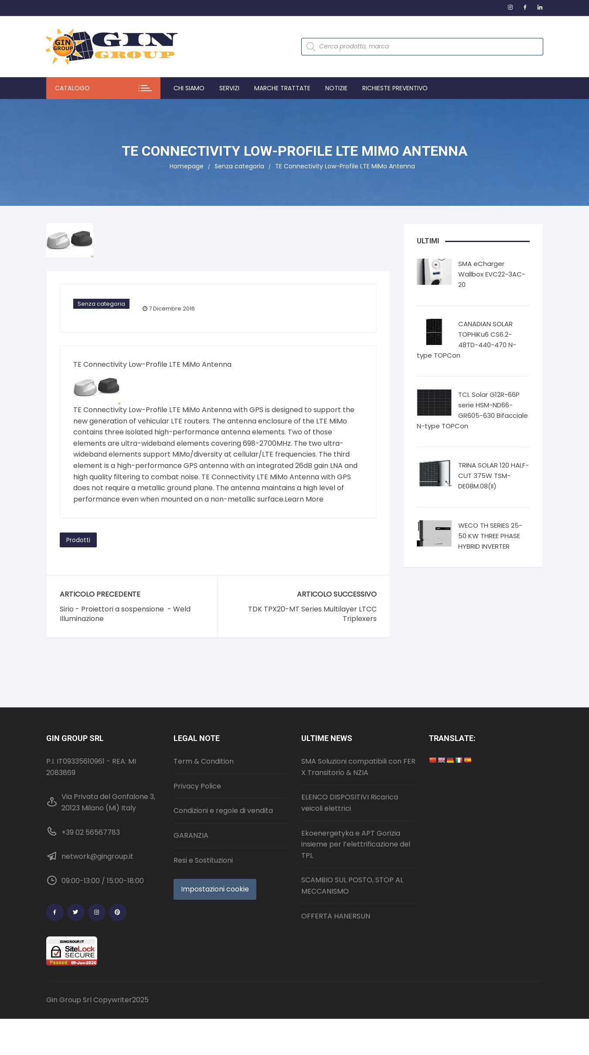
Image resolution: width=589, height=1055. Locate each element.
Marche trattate (282, 88)
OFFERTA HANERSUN (335, 916)
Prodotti (78, 540)
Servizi (229, 88)
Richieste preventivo (395, 88)
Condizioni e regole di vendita (223, 811)
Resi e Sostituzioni (203, 860)
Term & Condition (204, 761)
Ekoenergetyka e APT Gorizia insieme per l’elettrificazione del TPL (355, 844)
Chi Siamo (189, 88)
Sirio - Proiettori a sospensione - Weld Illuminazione (125, 614)
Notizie (336, 88)
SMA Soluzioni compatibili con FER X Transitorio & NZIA (358, 767)
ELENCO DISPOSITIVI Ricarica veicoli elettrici (349, 802)
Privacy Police (197, 786)
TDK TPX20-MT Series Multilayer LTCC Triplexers (312, 614)
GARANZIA (191, 835)
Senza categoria (101, 304)
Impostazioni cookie (215, 889)
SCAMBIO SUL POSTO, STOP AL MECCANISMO (352, 885)
